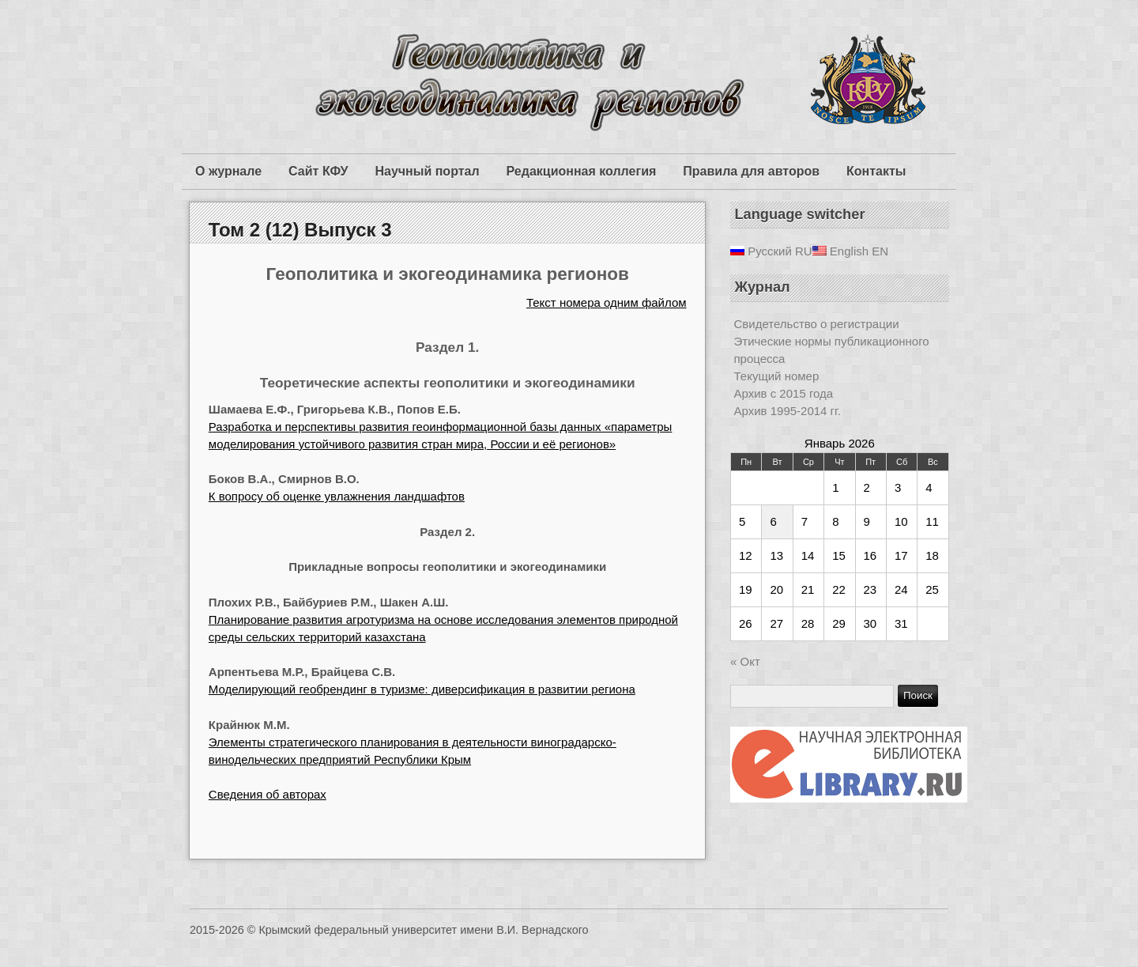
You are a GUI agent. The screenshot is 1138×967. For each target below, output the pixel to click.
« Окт (745, 661)
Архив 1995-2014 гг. (787, 410)
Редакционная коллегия (582, 171)
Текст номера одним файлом (606, 302)
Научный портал (427, 171)
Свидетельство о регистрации (816, 324)
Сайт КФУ (318, 171)
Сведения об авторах (267, 794)
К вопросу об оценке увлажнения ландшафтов (337, 496)
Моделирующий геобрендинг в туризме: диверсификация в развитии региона (422, 689)
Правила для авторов (751, 171)
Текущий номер (777, 376)
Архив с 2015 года (784, 393)
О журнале (228, 171)
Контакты (876, 171)
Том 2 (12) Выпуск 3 (300, 229)
